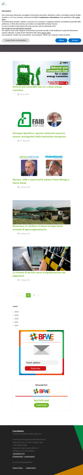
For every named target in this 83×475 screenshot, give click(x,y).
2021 (16, 322)
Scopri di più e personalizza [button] (15, 40)
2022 (16, 319)
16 (28, 295)
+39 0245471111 (19, 454)
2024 (16, 312)
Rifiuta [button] (61, 40)
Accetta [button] (75, 40)
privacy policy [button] (46, 33)
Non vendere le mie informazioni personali (16, 28)
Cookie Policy (31, 468)
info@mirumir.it (18, 456)
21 (34, 295)
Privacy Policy (18, 468)
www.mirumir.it (29, 456)
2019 (16, 325)
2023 (16, 315)
